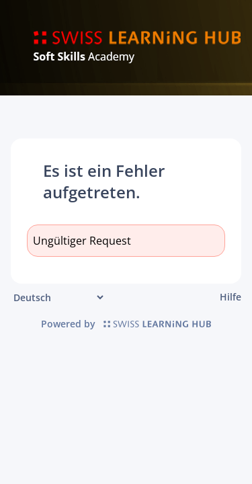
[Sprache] (58, 297)
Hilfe (230, 296)
